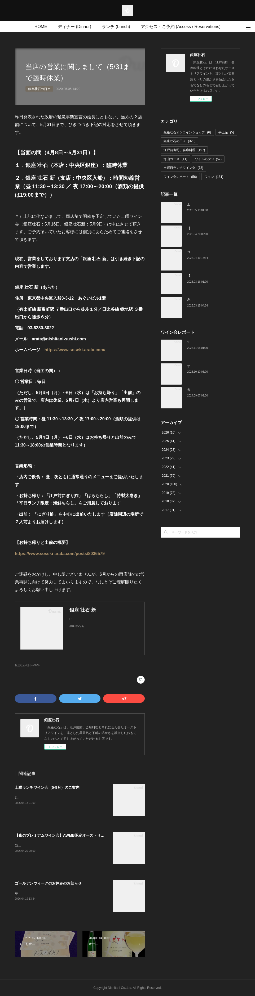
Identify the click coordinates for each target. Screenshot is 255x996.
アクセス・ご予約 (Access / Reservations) (181, 26)
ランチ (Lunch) (116, 26)
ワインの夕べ (208, 159)
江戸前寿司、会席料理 (184, 150)
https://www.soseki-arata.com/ (75, 350)
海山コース (175, 159)
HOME (40, 26)
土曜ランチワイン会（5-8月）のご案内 (47, 787)
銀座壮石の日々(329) (27, 665)
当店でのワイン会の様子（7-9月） (211, 390)
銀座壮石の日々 (39, 89)
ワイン (213, 177)
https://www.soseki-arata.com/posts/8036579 (60, 553)
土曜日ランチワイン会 (183, 168)
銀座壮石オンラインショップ (187, 132)
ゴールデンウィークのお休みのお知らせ (48, 883)
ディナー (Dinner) (74, 26)
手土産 (226, 132)
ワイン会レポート (180, 177)
